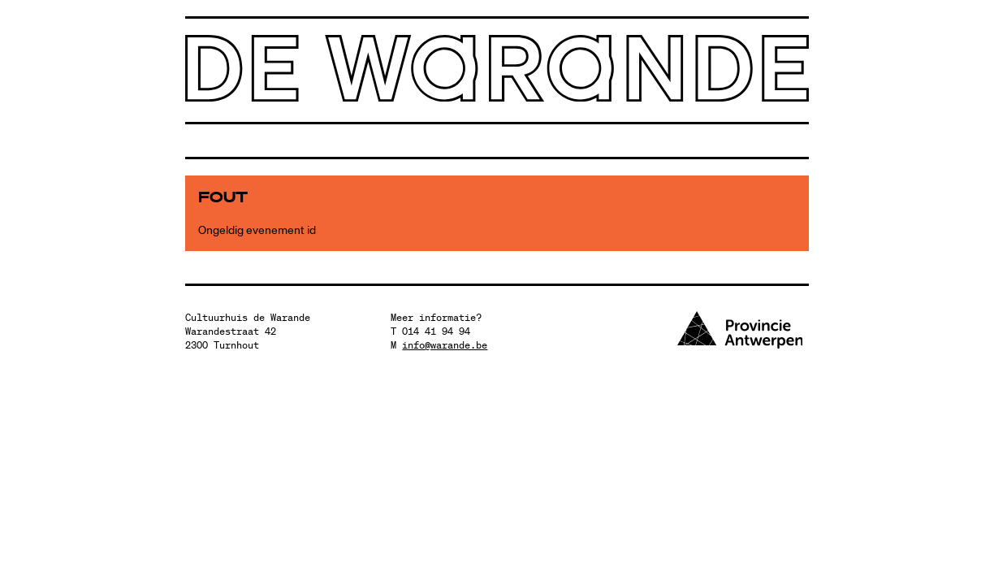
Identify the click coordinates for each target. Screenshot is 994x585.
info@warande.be (444, 345)
